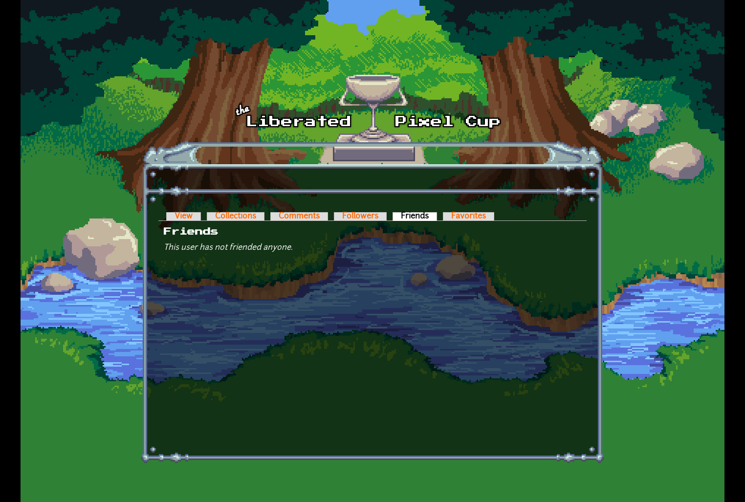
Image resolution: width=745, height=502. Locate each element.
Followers (360, 216)
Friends (419, 216)
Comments (299, 216)
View (184, 216)
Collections (235, 216)
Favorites (468, 216)
